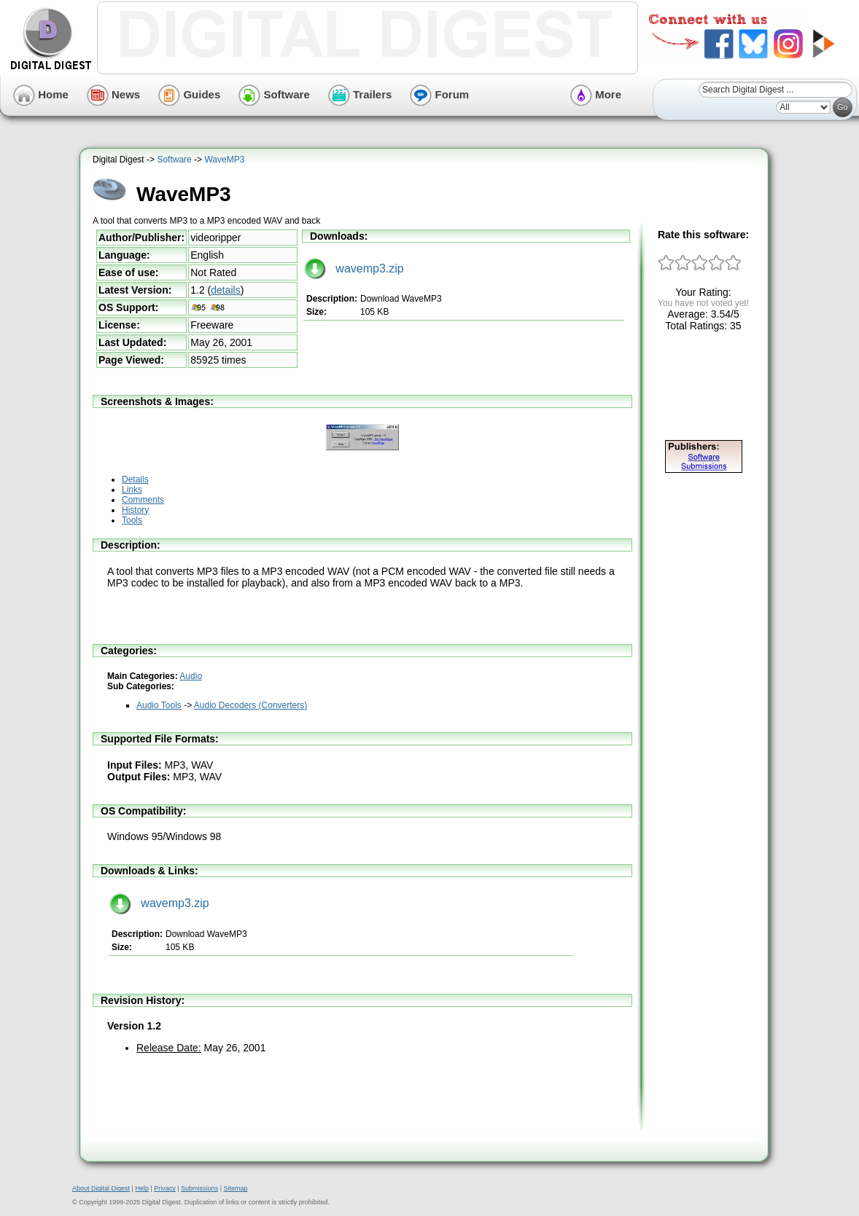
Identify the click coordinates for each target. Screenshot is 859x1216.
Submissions (199, 1188)
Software (274, 94)
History (135, 510)
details (225, 290)
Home (41, 94)
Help (142, 1188)
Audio (190, 676)
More (595, 94)
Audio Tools (159, 705)
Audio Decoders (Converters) (250, 705)
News (113, 94)
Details (135, 479)
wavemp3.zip (354, 268)
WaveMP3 (224, 159)
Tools (132, 520)
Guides (189, 94)
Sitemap (235, 1188)
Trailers (360, 94)
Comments (143, 500)
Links (132, 490)
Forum (439, 94)
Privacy (165, 1188)
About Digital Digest (101, 1188)
